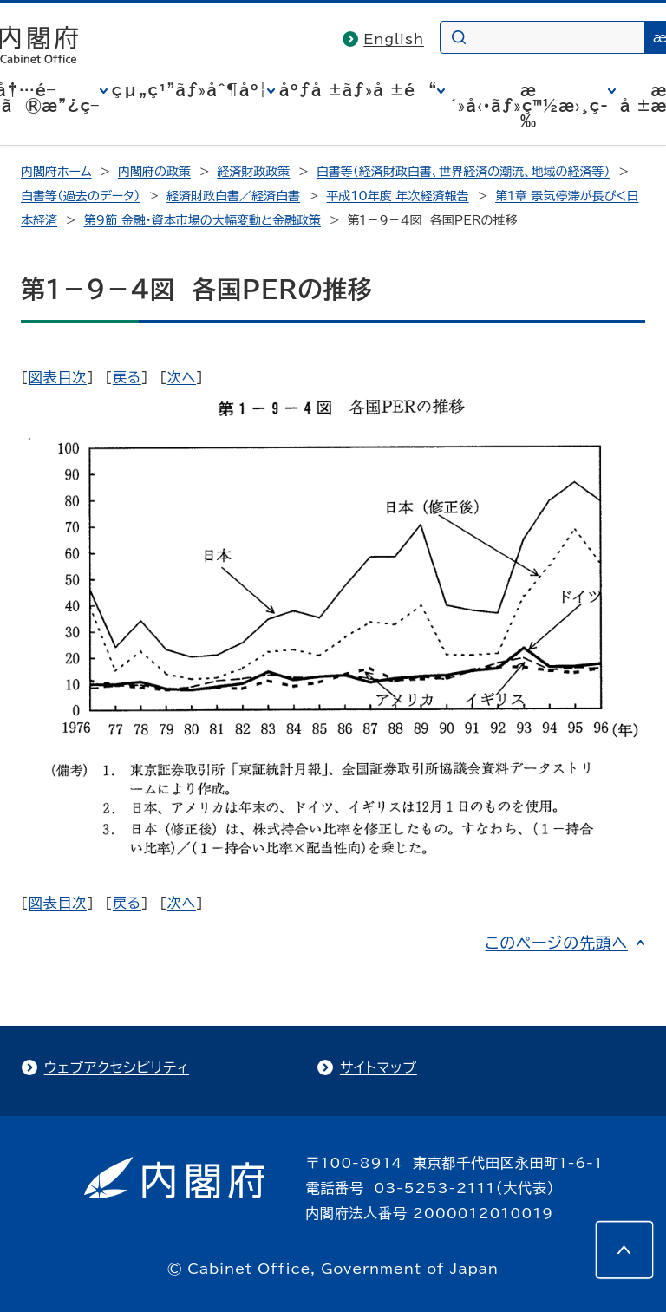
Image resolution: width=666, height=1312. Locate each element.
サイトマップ (378, 1067)
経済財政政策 (253, 172)
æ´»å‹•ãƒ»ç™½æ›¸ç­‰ (528, 105)
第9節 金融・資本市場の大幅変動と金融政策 (201, 220)
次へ (181, 377)
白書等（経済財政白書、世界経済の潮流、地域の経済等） (463, 172)
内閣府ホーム (56, 172)
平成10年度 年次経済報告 (398, 196)
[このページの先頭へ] (624, 1249)
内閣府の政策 (154, 172)
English (393, 39)
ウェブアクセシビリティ (116, 1067)
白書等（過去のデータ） (80, 196)
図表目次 (58, 377)
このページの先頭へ (556, 942)
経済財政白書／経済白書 (233, 196)
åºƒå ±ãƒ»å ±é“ (358, 90)
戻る (127, 377)
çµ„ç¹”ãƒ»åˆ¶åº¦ (189, 90)
